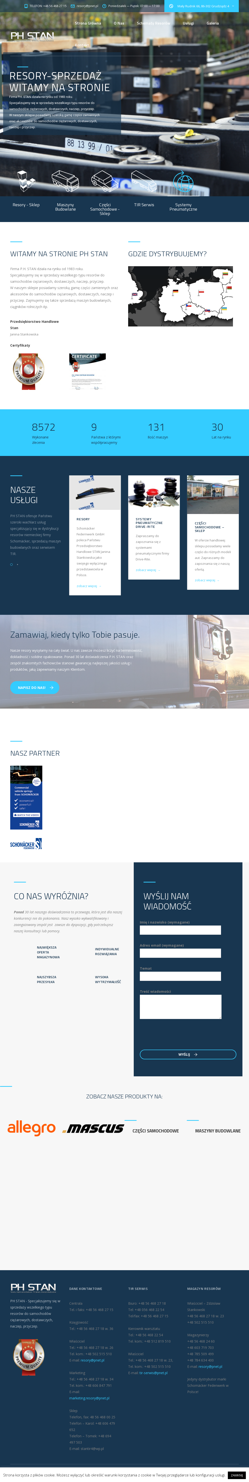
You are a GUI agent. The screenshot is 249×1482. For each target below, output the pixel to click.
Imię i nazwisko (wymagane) (180, 926)
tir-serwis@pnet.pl (154, 1373)
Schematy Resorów (153, 23)
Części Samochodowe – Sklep (209, 527)
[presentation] (177, 1036)
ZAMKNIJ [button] (237, 1475)
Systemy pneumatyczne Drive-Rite (149, 522)
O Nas (119, 23)
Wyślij (187, 1054)
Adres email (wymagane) (180, 949)
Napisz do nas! (35, 687)
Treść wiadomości (181, 1004)
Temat (180, 972)
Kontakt (82, 45)
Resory (83, 519)
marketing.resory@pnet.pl (89, 1398)
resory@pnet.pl (92, 1360)
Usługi (188, 23)
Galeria (213, 23)
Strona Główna (88, 23)
